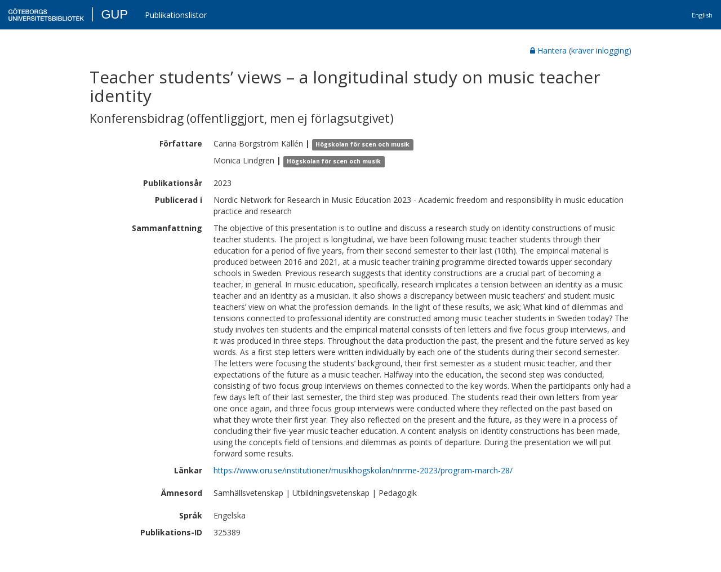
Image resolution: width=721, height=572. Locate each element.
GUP (114, 14)
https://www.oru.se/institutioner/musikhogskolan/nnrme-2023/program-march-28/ (363, 470)
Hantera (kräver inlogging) (580, 50)
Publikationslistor (176, 15)
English (702, 15)
